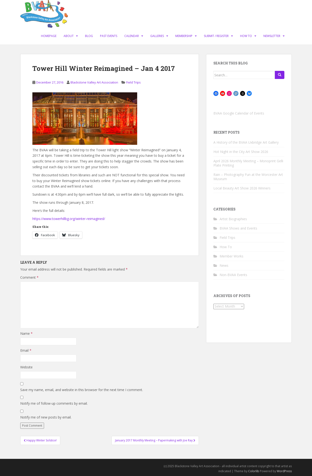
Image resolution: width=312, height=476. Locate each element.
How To (246, 36)
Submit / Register (216, 36)
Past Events (108, 36)
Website (26, 367)
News (224, 265)
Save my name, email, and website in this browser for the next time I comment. (81, 389)
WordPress (284, 471)
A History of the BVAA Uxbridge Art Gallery (246, 142)
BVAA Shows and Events (238, 228)
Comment (29, 277)
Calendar (131, 36)
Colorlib (253, 471)
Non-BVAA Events (233, 274)
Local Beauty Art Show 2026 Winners (242, 188)
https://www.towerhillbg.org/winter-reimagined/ (68, 218)
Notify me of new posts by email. (45, 417)
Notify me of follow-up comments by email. (54, 403)
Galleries (157, 36)
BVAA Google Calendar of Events (238, 113)
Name (26, 333)
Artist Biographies (233, 219)
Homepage (48, 36)
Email (25, 350)
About (69, 36)
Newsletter (271, 36)
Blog (89, 36)
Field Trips (133, 82)
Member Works (231, 256)
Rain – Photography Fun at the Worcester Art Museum (248, 176)
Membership (183, 36)
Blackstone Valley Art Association (94, 82)
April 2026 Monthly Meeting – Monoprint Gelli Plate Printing (248, 163)
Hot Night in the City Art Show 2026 (240, 151)
